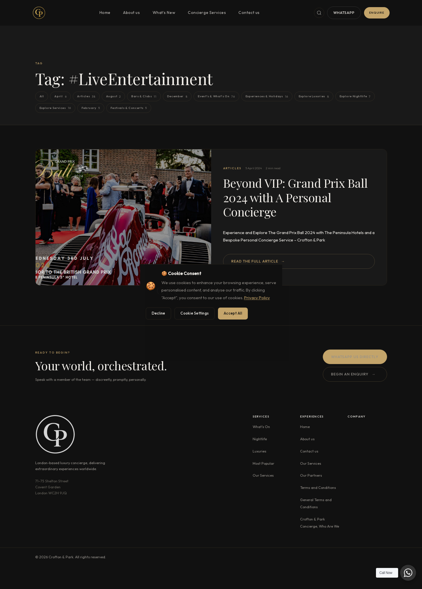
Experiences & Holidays (267, 96)
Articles (86, 96)
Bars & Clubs (144, 96)
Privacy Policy (257, 298)
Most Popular (263, 463)
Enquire (376, 13)
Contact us (249, 12)
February (91, 108)
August (113, 96)
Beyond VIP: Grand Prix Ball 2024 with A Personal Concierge (295, 197)
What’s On (261, 426)
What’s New (164, 12)
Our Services (263, 475)
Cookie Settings (194, 313)
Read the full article (258, 261)
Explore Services (55, 108)
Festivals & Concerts (129, 108)
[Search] (319, 13)
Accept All (233, 313)
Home (105, 12)
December (177, 96)
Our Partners (311, 475)
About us (131, 12)
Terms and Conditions (318, 487)
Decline (158, 313)
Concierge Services (207, 12)
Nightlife (260, 439)
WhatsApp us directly (355, 357)
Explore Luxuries (314, 96)
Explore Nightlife (355, 96)
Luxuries (259, 451)
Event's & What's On (216, 96)
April (60, 96)
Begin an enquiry (353, 375)
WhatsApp (344, 12)
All (42, 96)
